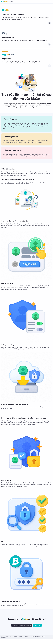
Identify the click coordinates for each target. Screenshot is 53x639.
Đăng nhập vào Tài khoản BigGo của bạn (21, 625)
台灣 (3, 636)
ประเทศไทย (15, 636)
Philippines (37, 636)
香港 (7, 636)
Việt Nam (43, 636)
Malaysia (26, 636)
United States (3, 637)
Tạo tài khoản (37, 625)
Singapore (32, 636)
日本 (10, 636)
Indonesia (21, 636)
